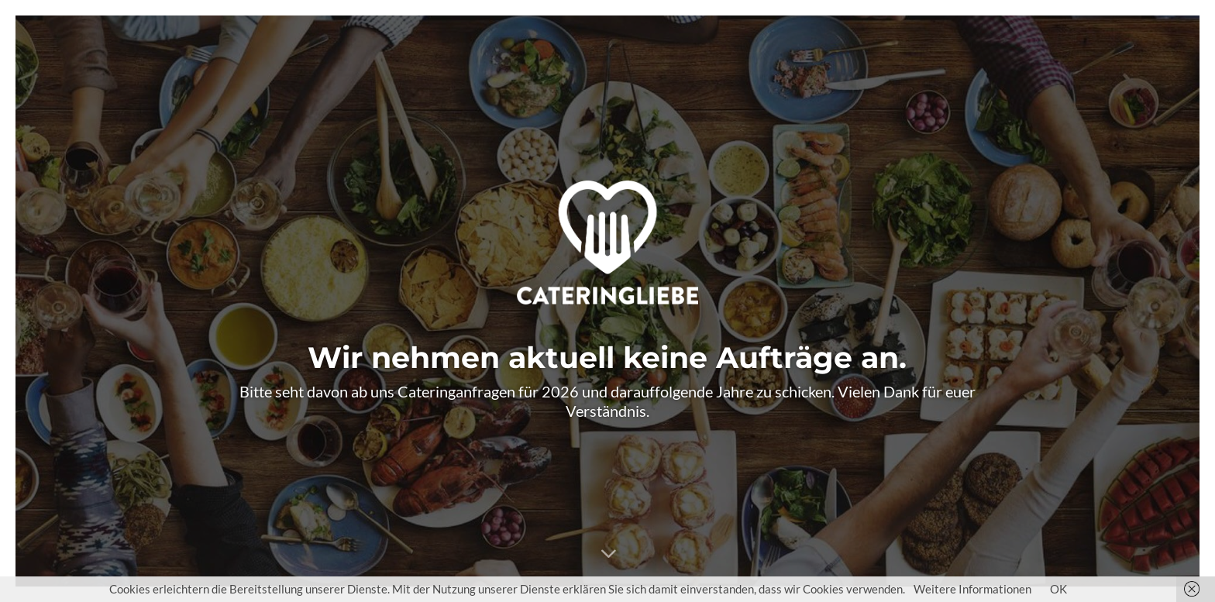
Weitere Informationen (972, 589)
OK (1058, 589)
